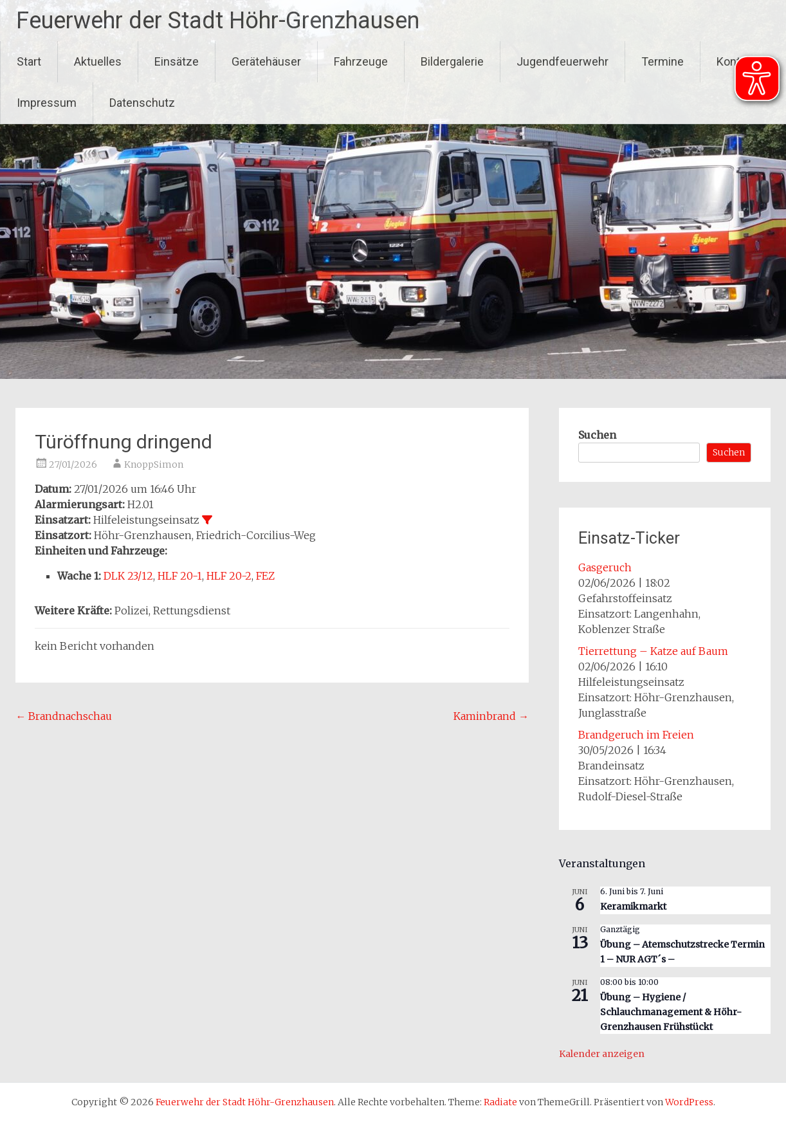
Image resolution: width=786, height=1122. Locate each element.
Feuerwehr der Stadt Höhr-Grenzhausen (217, 20)
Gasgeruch (605, 567)
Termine (662, 61)
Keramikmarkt (633, 906)
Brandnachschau (63, 716)
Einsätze (176, 61)
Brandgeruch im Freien (636, 734)
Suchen (597, 434)
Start (29, 61)
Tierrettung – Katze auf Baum (653, 651)
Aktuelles (98, 61)
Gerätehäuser (266, 61)
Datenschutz (142, 102)
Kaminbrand (491, 716)
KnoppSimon (153, 464)
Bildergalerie (452, 61)
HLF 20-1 (180, 575)
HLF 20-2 (228, 575)
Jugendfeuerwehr (562, 61)
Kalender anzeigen (601, 1054)
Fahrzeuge (361, 61)
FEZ (265, 575)
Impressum (47, 102)
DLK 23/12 (128, 575)
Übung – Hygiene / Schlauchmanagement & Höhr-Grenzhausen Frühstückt (671, 1011)
